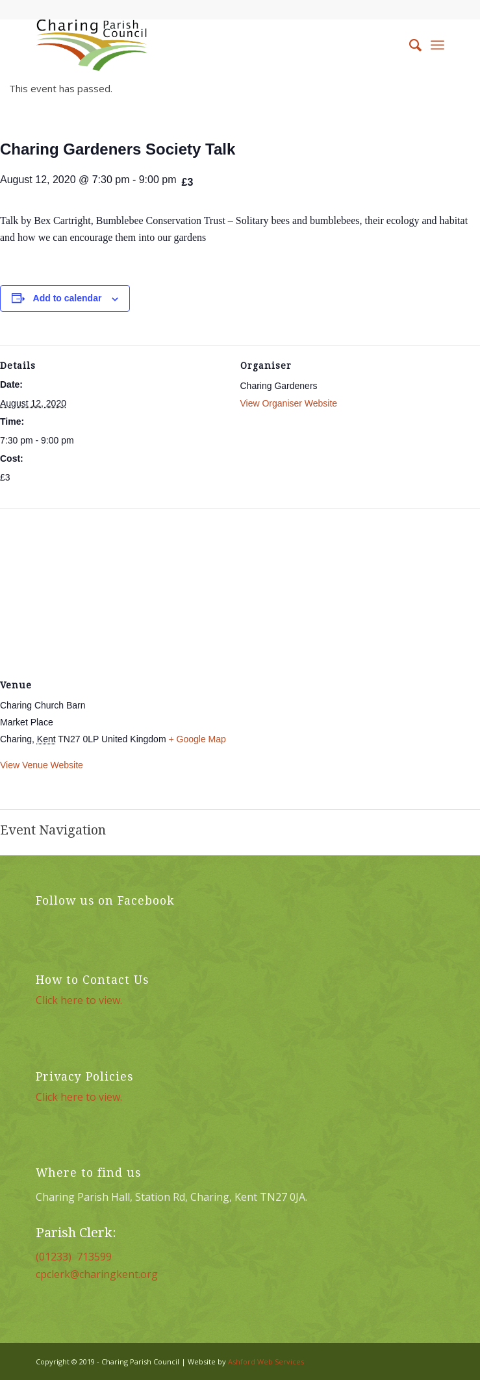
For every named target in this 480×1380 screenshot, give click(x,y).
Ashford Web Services (266, 1361)
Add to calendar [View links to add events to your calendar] (67, 298)
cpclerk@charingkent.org (97, 1274)
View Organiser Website (289, 403)
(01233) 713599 (74, 1256)
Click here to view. (79, 1000)
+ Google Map (196, 739)
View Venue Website (41, 765)
